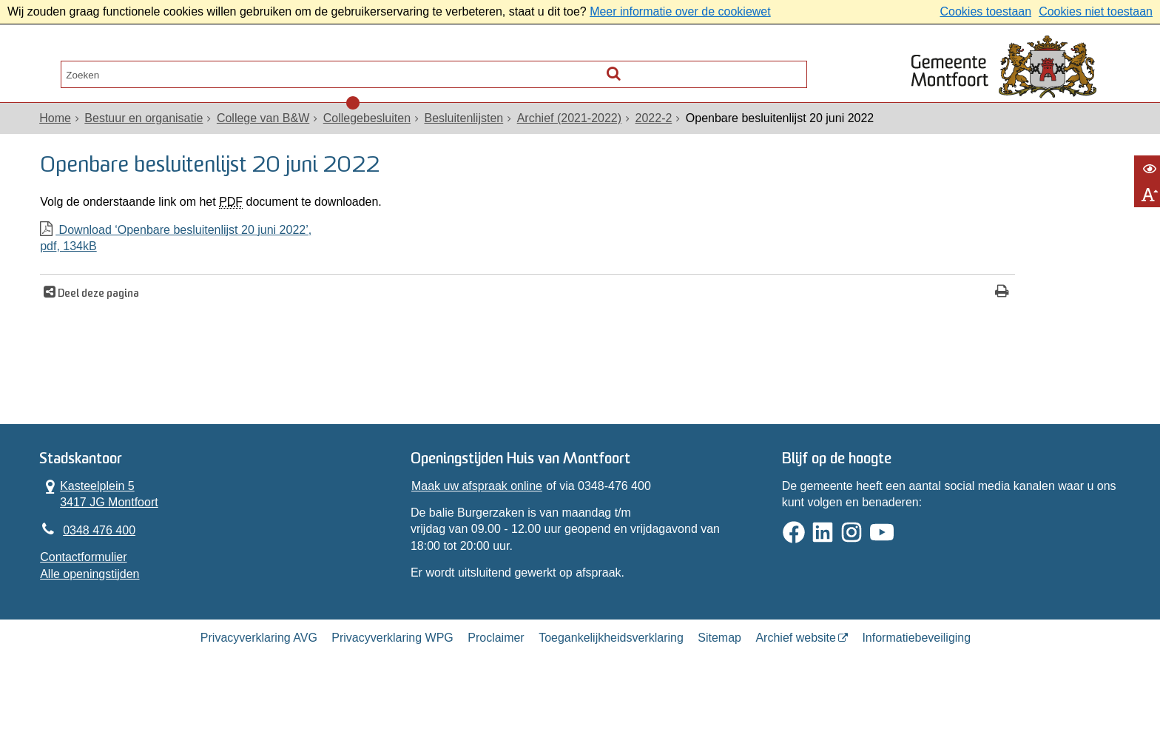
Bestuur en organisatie (151, 134)
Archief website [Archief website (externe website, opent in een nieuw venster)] (795, 695)
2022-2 (661, 134)
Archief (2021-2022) (577, 134)
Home (63, 134)
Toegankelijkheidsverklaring (611, 695)
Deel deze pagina (105, 325)
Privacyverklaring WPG (392, 695)
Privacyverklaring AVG (258, 695)
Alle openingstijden (97, 623)
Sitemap (719, 695)
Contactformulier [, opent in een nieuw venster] (91, 606)
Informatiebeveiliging (916, 695)
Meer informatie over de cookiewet (680, 11)
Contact (218, 70)
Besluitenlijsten (471, 134)
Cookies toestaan (985, 11)
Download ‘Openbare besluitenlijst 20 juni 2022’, (443, 270)
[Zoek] (791, 67)
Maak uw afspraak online (479, 531)
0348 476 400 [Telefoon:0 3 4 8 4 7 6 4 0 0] (107, 577)
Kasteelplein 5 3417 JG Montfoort (107, 538)
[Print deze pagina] (825, 324)
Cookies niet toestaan (1096, 11)
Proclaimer (496, 695)
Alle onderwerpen (108, 70)
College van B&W (271, 134)
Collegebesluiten (375, 134)
